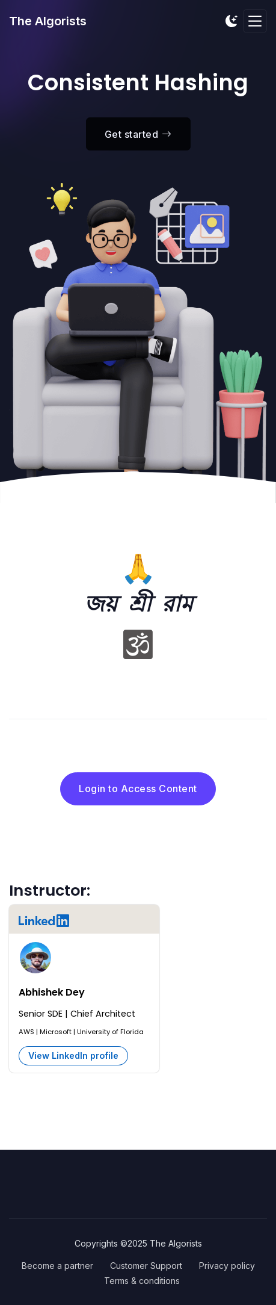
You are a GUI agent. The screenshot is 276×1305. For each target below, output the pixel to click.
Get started (138, 134)
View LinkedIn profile (73, 1055)
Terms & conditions (142, 1281)
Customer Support (146, 1265)
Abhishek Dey (52, 992)
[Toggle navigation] (255, 21)
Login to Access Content (138, 789)
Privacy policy (227, 1265)
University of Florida (110, 1032)
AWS (26, 1032)
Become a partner (57, 1265)
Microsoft (56, 1032)
